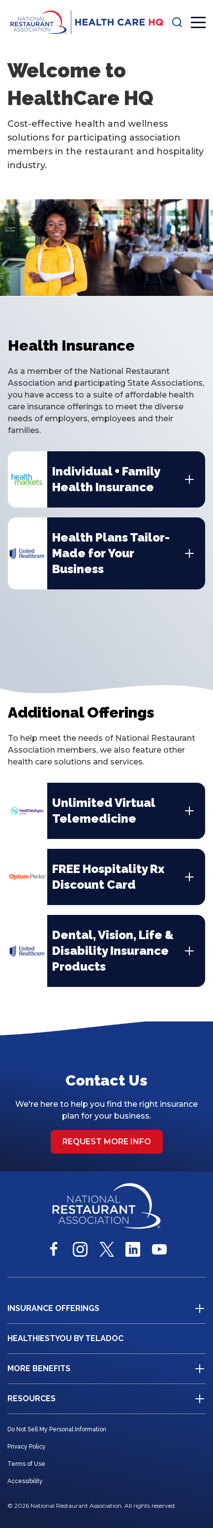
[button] (177, 22)
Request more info (106, 1141)
